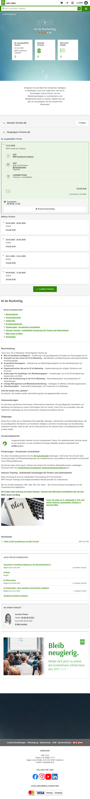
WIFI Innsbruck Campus (23, 157)
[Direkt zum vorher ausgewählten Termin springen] (22, 50)
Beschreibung (12, 314)
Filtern (82, 123)
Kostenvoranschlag (45, 209)
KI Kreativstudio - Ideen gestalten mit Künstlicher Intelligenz (26, 588)
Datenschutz (45, 743)
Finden (79, 8)
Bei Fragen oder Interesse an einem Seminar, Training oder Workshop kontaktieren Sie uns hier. (42, 492)
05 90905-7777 (48, 758)
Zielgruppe (10, 321)
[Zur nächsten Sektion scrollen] (45, 76)
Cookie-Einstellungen (16, 743)
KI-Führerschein (10, 580)
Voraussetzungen (13, 318)
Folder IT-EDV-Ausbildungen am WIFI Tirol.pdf (21, 541)
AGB (54, 743)
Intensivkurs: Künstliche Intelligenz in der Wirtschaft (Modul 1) (27, 565)
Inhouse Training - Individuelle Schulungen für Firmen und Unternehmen (37, 330)
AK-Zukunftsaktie (41, 456)
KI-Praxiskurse (10, 14)
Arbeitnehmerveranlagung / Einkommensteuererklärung (42, 468)
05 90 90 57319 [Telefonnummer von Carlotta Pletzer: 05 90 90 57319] (27, 618)
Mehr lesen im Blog (14, 334)
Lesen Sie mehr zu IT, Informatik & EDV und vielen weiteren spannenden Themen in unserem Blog (65, 502)
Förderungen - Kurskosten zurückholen (23, 327)
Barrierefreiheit (64, 743)
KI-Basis (7, 572)
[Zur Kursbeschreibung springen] (68, 50)
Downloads (11, 337)
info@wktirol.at (48, 762)
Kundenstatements (14, 324)
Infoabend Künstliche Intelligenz (16, 596)
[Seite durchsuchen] (41, 8)
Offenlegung (32, 743)
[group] (45, 32)
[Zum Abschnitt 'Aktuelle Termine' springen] (45, 50)
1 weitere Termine (45, 288)
